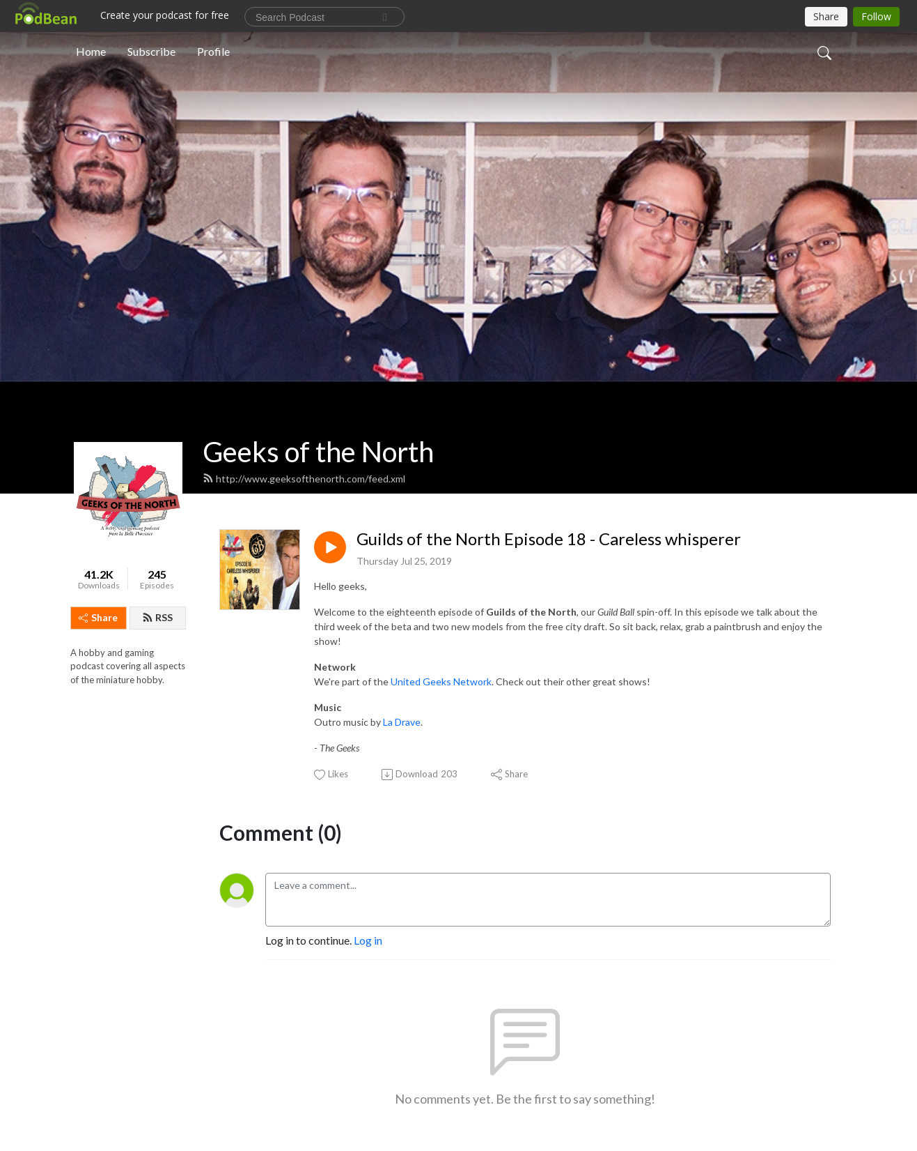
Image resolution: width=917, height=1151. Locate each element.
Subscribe (151, 51)
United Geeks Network (441, 681)
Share (98, 617)
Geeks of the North (318, 451)
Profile (213, 51)
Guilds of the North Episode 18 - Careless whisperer (548, 539)
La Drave (402, 722)
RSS (157, 617)
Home (91, 51)
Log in (368, 940)
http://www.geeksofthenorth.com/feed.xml (304, 479)
